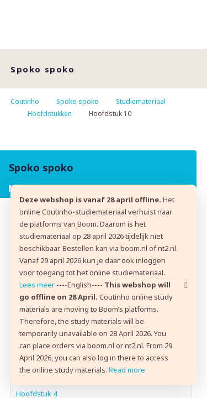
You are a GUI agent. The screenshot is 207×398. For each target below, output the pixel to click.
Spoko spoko (77, 101)
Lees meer (37, 285)
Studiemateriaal (141, 101)
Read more (127, 370)
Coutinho (24, 101)
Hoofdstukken (50, 113)
